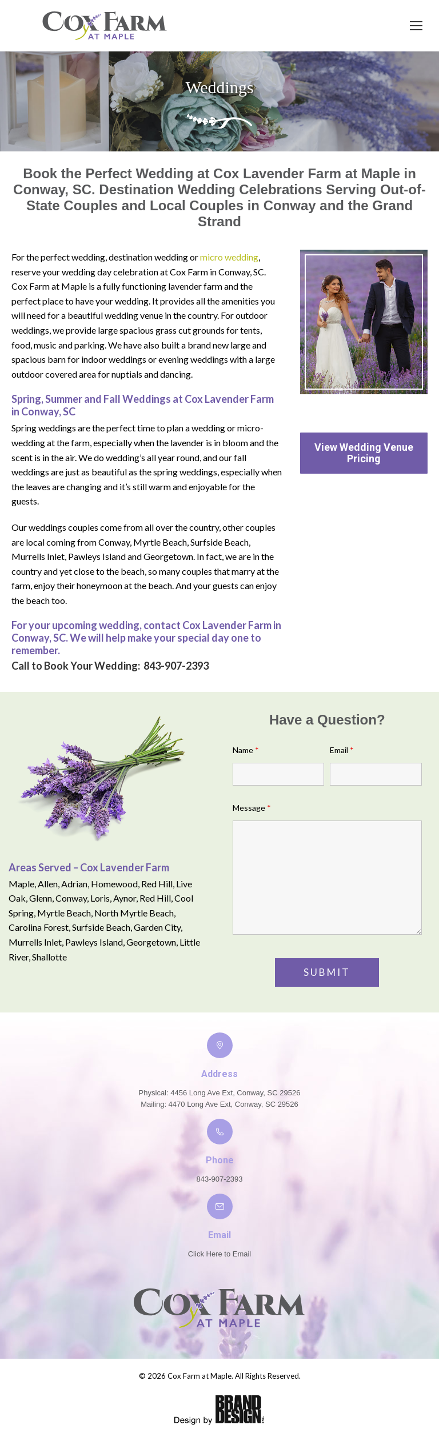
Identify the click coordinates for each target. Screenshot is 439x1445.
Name (246, 750)
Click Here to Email (220, 1254)
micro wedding (229, 256)
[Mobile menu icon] (416, 25)
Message (252, 807)
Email (342, 750)
